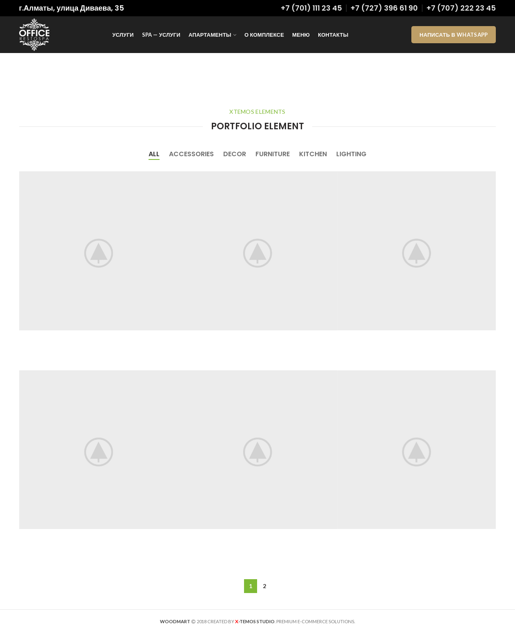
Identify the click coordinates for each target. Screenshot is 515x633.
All (154, 154)
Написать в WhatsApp (454, 34)
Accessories (191, 154)
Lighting (351, 154)
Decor (234, 154)
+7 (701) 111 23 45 (311, 8)
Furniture (272, 154)
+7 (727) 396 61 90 (384, 8)
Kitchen (313, 154)
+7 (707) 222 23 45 (461, 8)
